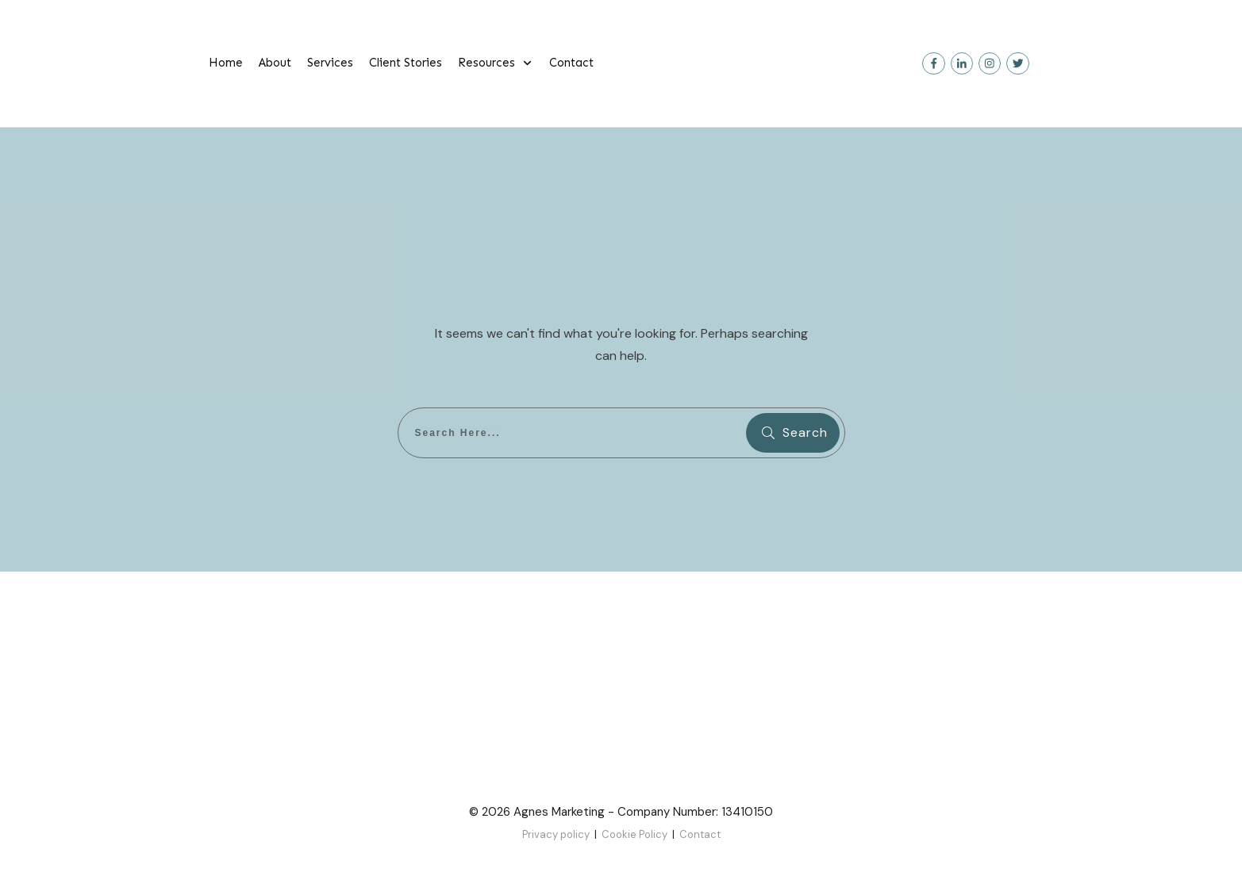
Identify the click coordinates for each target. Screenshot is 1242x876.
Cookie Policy (634, 834)
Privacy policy (556, 834)
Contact (700, 834)
